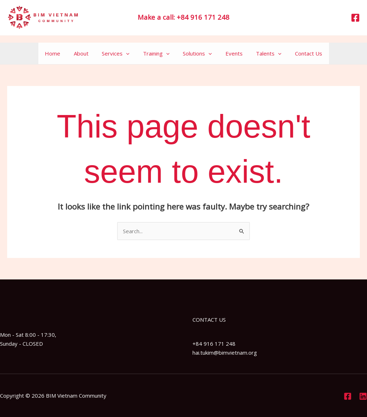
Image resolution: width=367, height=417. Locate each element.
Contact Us (299, 53)
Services (120, 53)
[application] (130, 53)
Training (157, 53)
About (88, 53)
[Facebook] (355, 17)
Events (230, 53)
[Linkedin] (363, 396)
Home (62, 53)
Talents (262, 53)
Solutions (196, 53)
